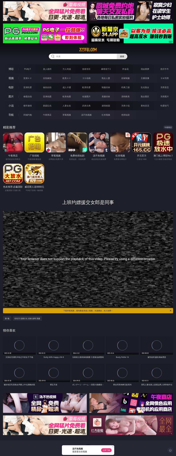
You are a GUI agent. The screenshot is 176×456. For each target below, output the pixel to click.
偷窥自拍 (27, 96)
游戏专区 (86, 69)
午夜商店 (47, 114)
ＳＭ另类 (164, 78)
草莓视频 (67, 114)
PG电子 (27, 69)
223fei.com (88, 49)
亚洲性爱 (27, 87)
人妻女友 (67, 105)
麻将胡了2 (106, 69)
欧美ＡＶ (67, 78)
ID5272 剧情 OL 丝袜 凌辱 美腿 (27, 318)
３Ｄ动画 (86, 78)
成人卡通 (67, 87)
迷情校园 (106, 105)
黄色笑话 (145, 105)
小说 (11, 105)
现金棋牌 (145, 69)
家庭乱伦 (47, 105)
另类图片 (164, 96)
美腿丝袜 (106, 96)
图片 (11, 96)
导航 (11, 115)
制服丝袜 (106, 87)
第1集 (7, 318)
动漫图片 (86, 96)
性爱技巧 (164, 105)
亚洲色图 (47, 96)
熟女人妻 (106, 78)
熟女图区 (145, 96)
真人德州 (47, 69)
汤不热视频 (86, 114)
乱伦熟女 (145, 87)
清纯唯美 (125, 96)
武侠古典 (86, 105)
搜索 (122, 56)
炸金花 (125, 69)
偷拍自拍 (47, 87)
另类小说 (125, 105)
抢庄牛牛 (164, 69)
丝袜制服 (125, 78)
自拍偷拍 (47, 78)
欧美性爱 (86, 87)
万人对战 (67, 69)
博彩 (11, 69)
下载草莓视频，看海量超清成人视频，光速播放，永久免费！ (117, 310)
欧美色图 (67, 96)
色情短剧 (125, 114)
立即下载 (106, 450)
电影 (11, 87)
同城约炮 (27, 114)
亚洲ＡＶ (27, 78)
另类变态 (164, 87)
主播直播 (145, 78)
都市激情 (27, 105)
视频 (11, 78)
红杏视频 (106, 114)
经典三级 (125, 87)
